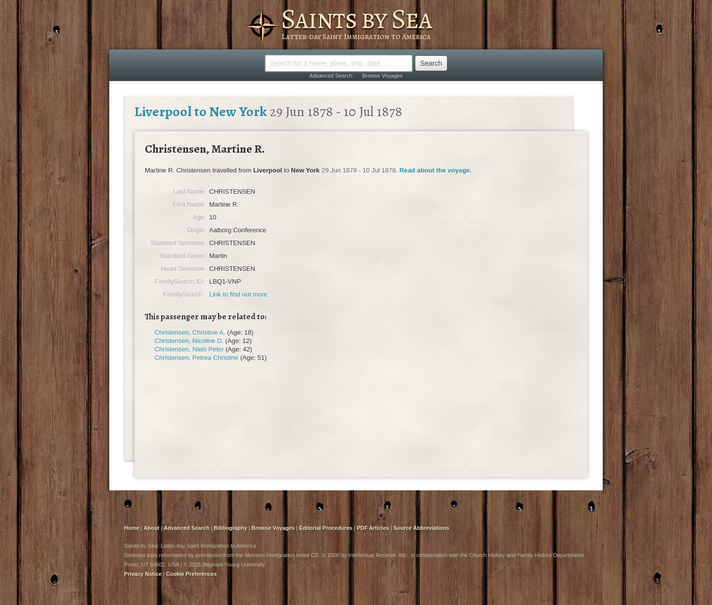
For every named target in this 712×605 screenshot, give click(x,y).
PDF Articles (373, 528)
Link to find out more (238, 294)
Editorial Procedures (326, 528)
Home (131, 528)
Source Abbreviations (421, 528)
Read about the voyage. (436, 170)
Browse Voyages (382, 76)
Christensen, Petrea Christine (197, 357)
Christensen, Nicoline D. (189, 341)
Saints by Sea (356, 19)
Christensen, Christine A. (190, 332)
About (152, 528)
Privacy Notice (143, 574)
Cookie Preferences (191, 574)
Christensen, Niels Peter (189, 349)
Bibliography (230, 528)
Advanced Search (331, 76)
